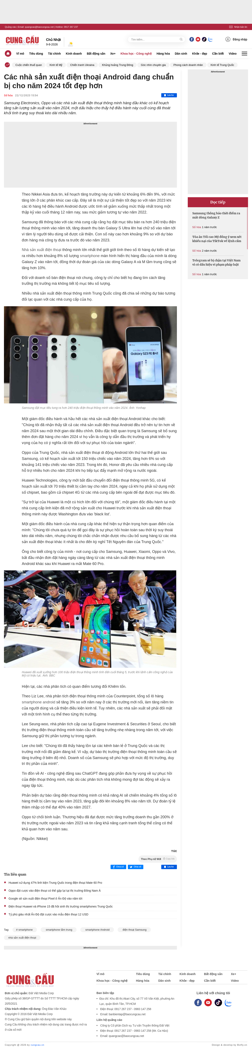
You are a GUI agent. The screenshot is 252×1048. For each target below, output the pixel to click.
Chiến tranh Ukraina (82, 65)
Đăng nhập (236, 39)
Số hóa (8, 95)
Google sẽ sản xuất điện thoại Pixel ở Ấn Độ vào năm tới (45, 898)
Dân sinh (181, 53)
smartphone (90, 256)
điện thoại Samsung (134, 929)
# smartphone (24, 929)
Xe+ (113, 53)
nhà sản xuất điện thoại (22, 937)
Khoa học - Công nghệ (136, 53)
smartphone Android (97, 929)
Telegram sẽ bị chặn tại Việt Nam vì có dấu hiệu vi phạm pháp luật (216, 262)
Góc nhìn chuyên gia (153, 65)
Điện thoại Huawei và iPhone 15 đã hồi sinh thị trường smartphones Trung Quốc (61, 906)
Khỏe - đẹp (199, 53)
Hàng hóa (163, 53)
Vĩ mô (20, 53)
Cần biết (218, 53)
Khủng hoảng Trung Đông (117, 65)
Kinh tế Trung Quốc (222, 65)
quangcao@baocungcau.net (39, 27)
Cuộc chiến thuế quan (28, 65)
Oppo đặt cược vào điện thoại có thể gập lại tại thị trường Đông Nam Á (55, 890)
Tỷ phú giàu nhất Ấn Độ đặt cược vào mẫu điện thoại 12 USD (48, 914)
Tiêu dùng (36, 53)
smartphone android (38, 702)
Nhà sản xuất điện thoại (41, 250)
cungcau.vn (37, 1045)
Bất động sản (96, 53)
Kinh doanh (74, 53)
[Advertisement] (90, 155)
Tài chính (54, 53)
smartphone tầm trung (58, 929)
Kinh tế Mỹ (56, 65)
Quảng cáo (10, 27)
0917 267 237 (71, 27)
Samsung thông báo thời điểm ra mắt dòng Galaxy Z (216, 215)
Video (233, 53)
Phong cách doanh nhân (188, 65)
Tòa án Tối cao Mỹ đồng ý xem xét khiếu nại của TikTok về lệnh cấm (217, 239)
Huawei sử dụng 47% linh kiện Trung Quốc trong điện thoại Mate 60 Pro (55, 882)
